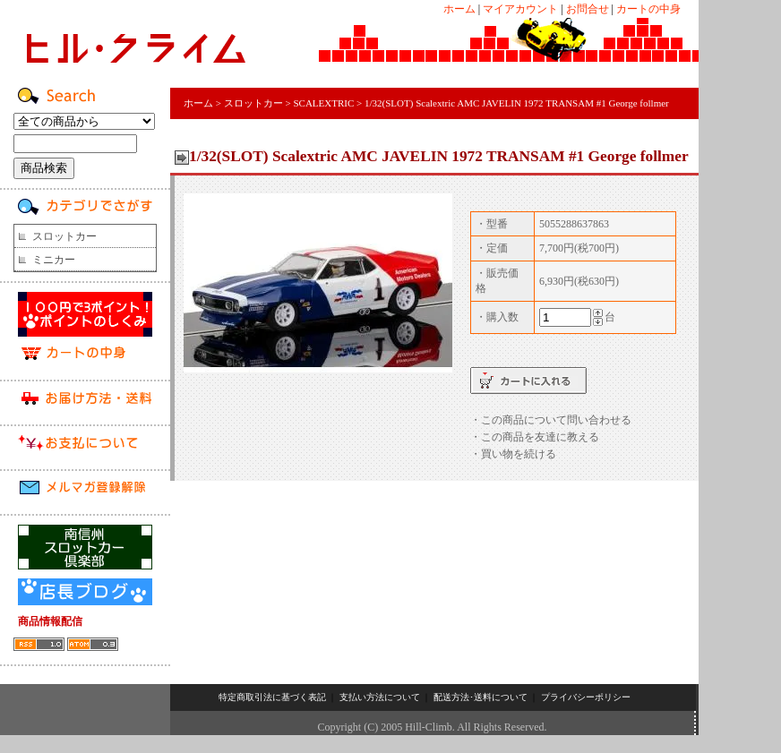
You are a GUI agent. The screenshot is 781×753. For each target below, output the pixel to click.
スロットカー (64, 236)
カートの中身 (648, 9)
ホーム (459, 9)
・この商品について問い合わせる (550, 420)
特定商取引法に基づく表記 (272, 697)
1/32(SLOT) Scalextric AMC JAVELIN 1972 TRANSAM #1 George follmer (517, 103)
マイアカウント (520, 9)
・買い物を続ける (513, 454)
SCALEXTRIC (323, 103)
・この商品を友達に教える (534, 437)
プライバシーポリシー (586, 697)
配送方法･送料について (480, 697)
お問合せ (587, 9)
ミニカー (53, 259)
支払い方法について (379, 697)
